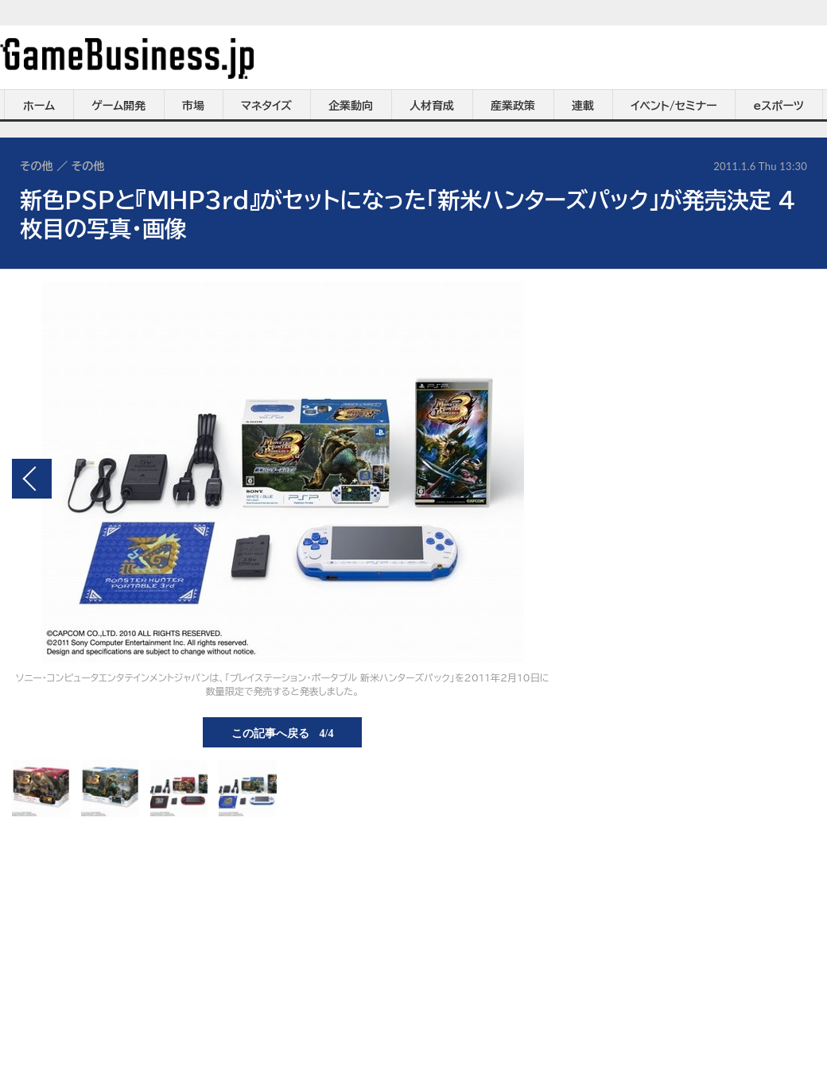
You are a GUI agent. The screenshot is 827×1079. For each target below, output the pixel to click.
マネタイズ (266, 105)
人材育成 (432, 105)
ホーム (39, 105)
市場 (193, 105)
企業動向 (350, 105)
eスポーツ (779, 105)
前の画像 (32, 479)
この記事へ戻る (282, 732)
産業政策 (513, 105)
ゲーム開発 (118, 105)
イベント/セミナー (674, 105)
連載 (583, 105)
